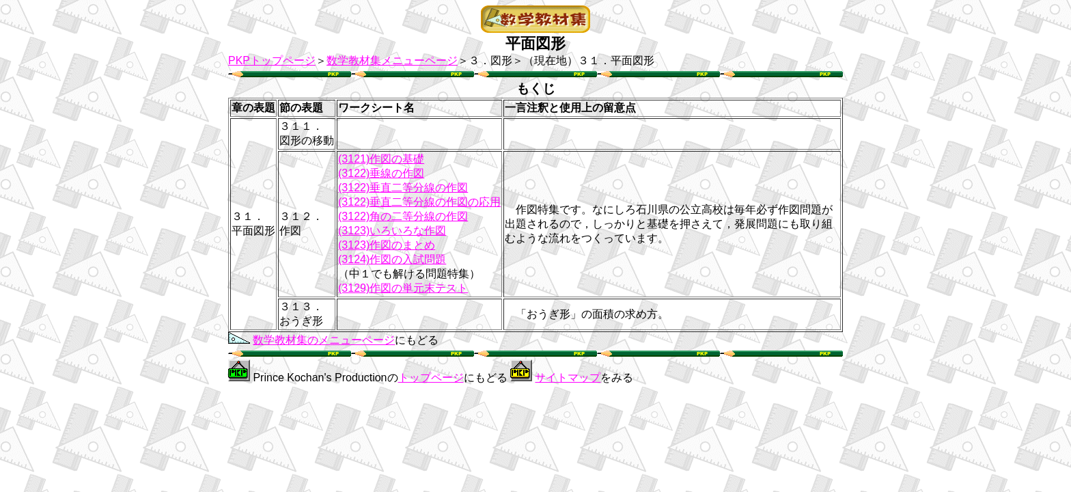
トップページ (431, 377)
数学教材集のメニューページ (324, 340)
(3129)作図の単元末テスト (403, 288)
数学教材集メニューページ (392, 60)
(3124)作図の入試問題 (392, 259)
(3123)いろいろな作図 (392, 230)
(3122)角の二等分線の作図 (403, 216)
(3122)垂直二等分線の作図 (403, 187)
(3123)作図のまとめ (386, 245)
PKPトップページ (272, 60)
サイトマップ (567, 377)
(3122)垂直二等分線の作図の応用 (419, 202)
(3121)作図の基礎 (381, 159)
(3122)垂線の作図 (381, 173)
